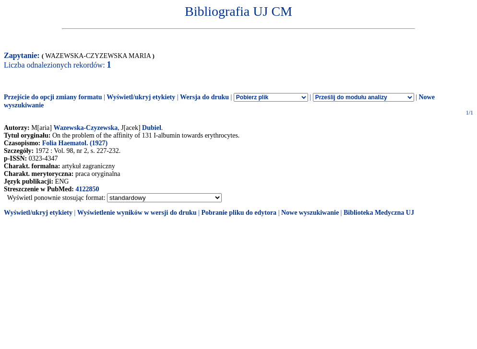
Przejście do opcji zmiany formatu (53, 97)
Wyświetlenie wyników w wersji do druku (137, 212)
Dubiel (151, 127)
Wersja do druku (204, 97)
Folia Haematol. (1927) (74, 143)
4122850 (87, 189)
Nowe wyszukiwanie (310, 212)
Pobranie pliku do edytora (238, 212)
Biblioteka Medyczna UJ (379, 212)
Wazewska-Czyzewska (85, 127)
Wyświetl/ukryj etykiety (141, 97)
